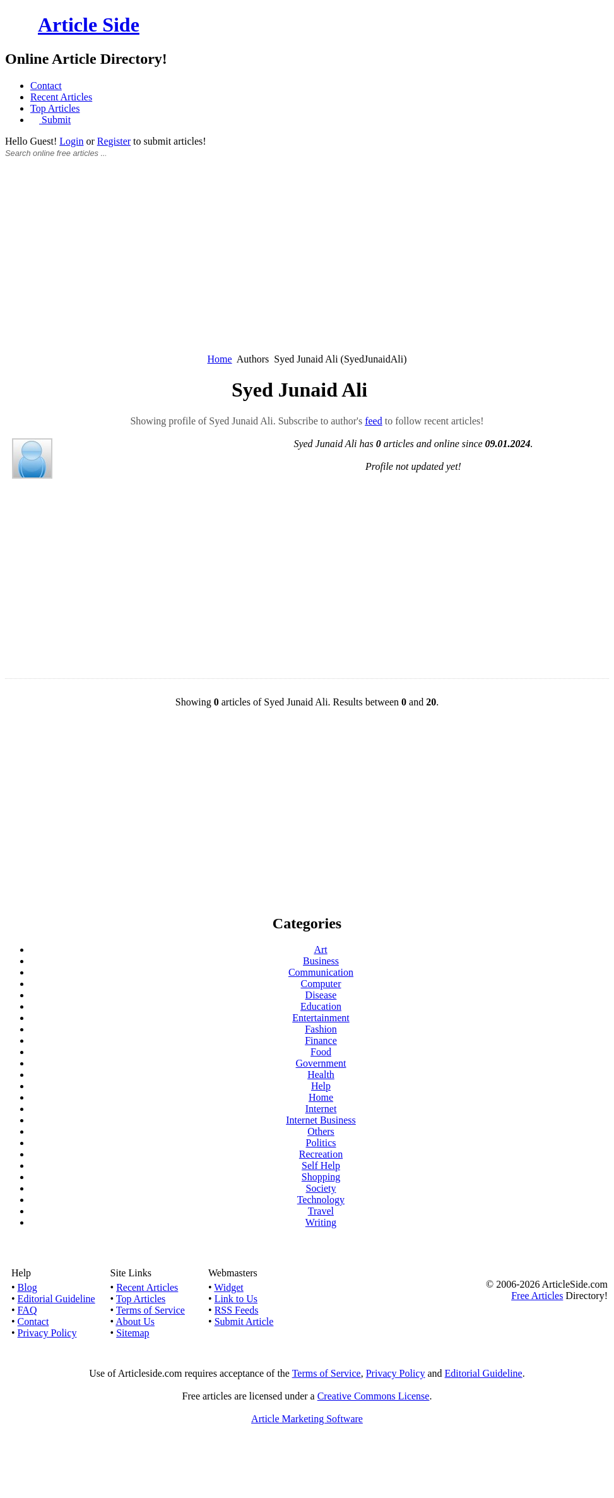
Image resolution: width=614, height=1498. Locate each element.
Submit (55, 119)
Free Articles (537, 1295)
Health (320, 1074)
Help (321, 1086)
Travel (321, 1211)
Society (321, 1188)
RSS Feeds (237, 1310)
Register (114, 141)
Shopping (321, 1176)
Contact (46, 85)
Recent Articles (61, 97)
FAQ (27, 1310)
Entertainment (321, 1017)
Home (220, 359)
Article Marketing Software (307, 1418)
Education (320, 1006)
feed (373, 421)
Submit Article (244, 1321)
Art (320, 949)
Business (321, 961)
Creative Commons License (373, 1396)
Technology (321, 1199)
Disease (321, 995)
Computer (321, 983)
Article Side (88, 24)
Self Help (321, 1165)
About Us (135, 1321)
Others (320, 1131)
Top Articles (55, 108)
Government (321, 1063)
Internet (321, 1108)
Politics (320, 1142)
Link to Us (236, 1298)
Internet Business (321, 1120)
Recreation (321, 1154)
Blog (27, 1287)
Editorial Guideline (56, 1298)
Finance (321, 1040)
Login (71, 141)
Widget (228, 1287)
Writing (320, 1222)
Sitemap (132, 1332)
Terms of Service (150, 1310)
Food (320, 1051)
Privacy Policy (47, 1332)
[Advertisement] (307, 262)
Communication (320, 972)
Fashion (321, 1029)
